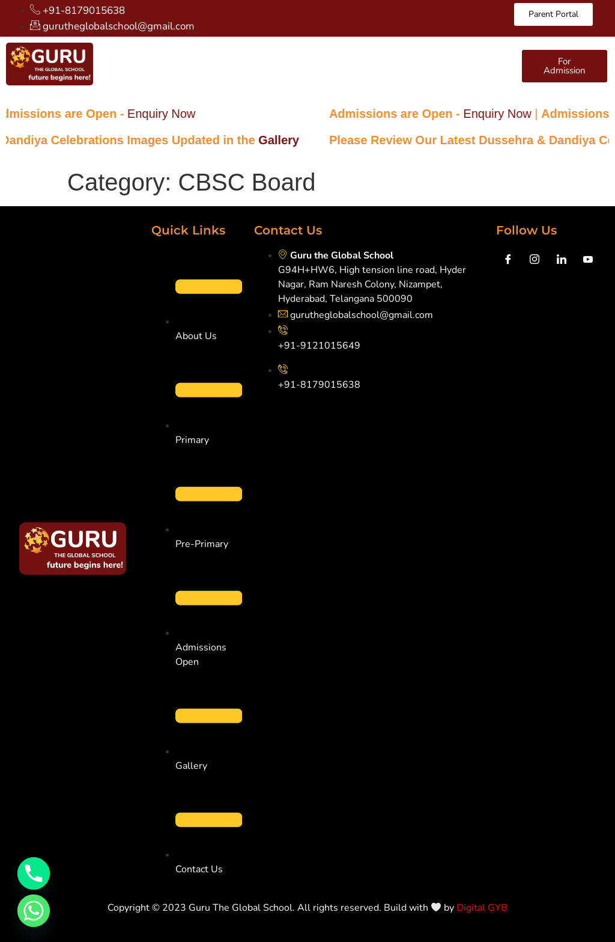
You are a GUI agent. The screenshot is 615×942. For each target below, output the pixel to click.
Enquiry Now (171, 113)
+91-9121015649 (319, 345)
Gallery (289, 140)
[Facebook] (508, 260)
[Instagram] (535, 260)
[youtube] (588, 260)
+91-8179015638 (319, 384)
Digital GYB (481, 907)
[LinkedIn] (562, 260)
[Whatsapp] (33, 911)
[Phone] (33, 873)
